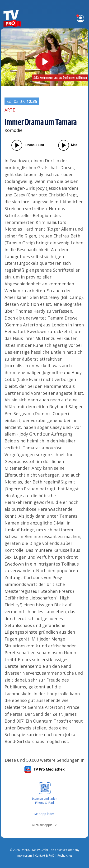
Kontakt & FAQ (44, 856)
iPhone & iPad (44, 803)
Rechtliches (64, 856)
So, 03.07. (21, 101)
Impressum (24, 856)
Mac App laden (44, 814)
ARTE (10, 110)
